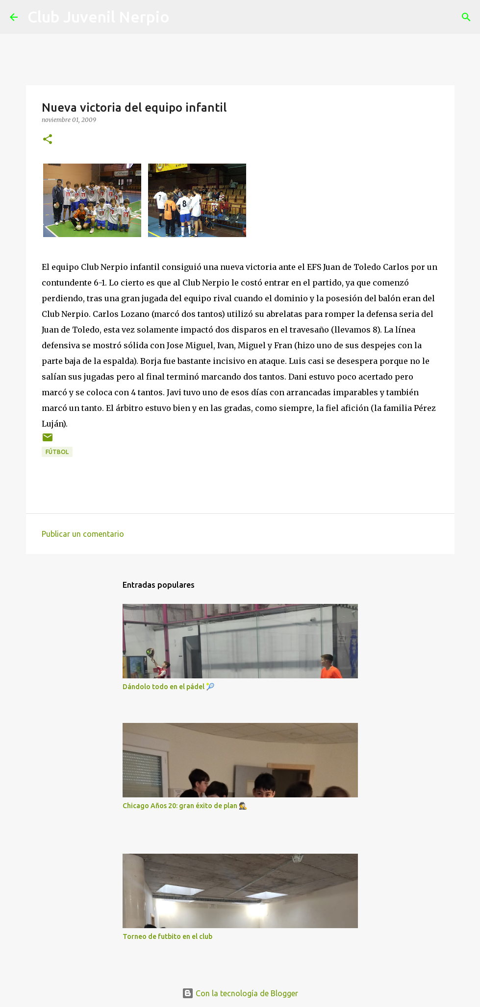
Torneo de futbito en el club (167, 936)
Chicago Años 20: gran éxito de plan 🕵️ (185, 806)
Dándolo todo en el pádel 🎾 (168, 687)
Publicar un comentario (83, 533)
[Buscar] (183, 17)
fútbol (57, 452)
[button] (47, 139)
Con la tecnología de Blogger (240, 993)
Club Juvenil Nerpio (98, 16)
